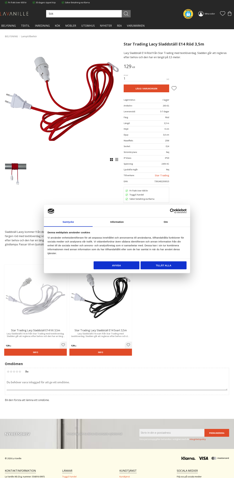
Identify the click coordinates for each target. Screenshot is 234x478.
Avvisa (116, 265)
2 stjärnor (11, 347)
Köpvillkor (124, 455)
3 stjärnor (14, 347)
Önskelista (124, 471)
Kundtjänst (124, 452)
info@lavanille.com (21, 465)
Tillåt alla (163, 265)
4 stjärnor (16, 347)
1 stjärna (8, 347)
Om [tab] (166, 221)
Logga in (123, 467)
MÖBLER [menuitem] (70, 25)
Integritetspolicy (70, 459)
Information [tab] (117, 221)
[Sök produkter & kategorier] (97, 13)
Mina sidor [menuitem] (210, 13)
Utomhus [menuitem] (88, 25)
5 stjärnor (19, 347)
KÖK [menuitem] (57, 25)
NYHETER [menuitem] (106, 25)
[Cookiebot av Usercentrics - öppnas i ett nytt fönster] (172, 211)
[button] (222, 13)
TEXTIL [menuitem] (25, 25)
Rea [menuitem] (119, 25)
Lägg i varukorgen (146, 88)
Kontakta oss (68, 462)
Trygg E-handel (69, 452)
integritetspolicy (198, 414)
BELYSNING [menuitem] (8, 25)
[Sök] (131, 13)
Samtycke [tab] (68, 221)
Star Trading (162, 175)
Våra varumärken (70, 469)
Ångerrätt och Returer (73, 455)
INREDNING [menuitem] (42, 25)
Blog (64, 465)
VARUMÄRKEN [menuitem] (136, 25)
